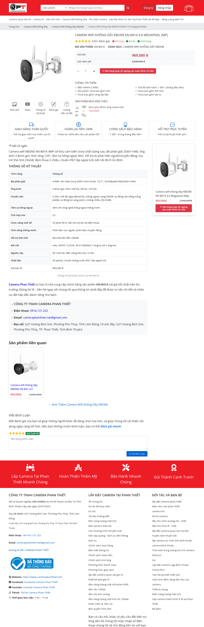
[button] (13, 64)
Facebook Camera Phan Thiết (40, 580)
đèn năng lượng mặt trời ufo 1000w (108, 595)
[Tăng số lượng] (94, 71)
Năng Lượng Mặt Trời (173, 19)
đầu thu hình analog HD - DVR (168, 518)
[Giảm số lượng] (78, 71)
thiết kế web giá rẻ (98, 576)
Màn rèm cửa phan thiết (165, 504)
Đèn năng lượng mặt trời (102, 518)
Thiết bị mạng (159, 585)
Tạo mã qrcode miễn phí (165, 571)
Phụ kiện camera (98, 19)
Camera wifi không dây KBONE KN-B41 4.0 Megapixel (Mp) (23, 386)
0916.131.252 (39, 310)
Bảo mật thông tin (98, 547)
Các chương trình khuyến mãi (104, 528)
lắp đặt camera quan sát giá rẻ (105, 571)
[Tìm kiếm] (127, 8)
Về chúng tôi (95, 499)
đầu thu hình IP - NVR (164, 523)
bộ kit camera (159, 514)
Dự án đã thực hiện (99, 504)
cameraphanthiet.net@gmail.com (45, 317)
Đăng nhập (164, 8)
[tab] (14, 104)
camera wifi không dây (74, 19)
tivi (153, 557)
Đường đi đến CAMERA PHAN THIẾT (28, 548)
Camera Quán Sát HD (20, 19)
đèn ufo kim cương (98, 590)
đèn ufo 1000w (96, 585)
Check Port (158, 566)
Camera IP (38, 19)
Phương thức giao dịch (100, 566)
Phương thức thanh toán (102, 561)
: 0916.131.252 (128, 70)
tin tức (92, 509)
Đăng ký (148, 8)
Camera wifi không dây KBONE (143, 46)
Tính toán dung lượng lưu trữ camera (172, 547)
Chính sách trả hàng (99, 557)
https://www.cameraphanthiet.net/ (42, 574)
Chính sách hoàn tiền (100, 552)
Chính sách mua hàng (100, 542)
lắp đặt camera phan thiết (166, 499)
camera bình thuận (162, 542)
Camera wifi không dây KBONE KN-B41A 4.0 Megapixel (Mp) (122, 35)
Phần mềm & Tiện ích (100, 600)
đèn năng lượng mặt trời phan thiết (107, 580)
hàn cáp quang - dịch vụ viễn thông (107, 533)
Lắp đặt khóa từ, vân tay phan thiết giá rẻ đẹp (134, 19)
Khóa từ (156, 552)
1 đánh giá (103, 41)
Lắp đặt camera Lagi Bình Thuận (170, 561)
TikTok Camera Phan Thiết (35, 590)
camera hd (158, 509)
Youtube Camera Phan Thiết (38, 585)
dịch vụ (92, 538)
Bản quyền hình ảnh (99, 604)
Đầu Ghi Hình (53, 19)
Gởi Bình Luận (137, 452)
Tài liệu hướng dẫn (98, 514)
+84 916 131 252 (31, 533)
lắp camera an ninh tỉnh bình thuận (171, 538)
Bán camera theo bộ (99, 523)
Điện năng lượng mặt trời (166, 590)
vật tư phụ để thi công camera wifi (106, 106)
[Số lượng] (86, 71)
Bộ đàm (156, 604)
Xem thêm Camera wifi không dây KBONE (79, 403)
